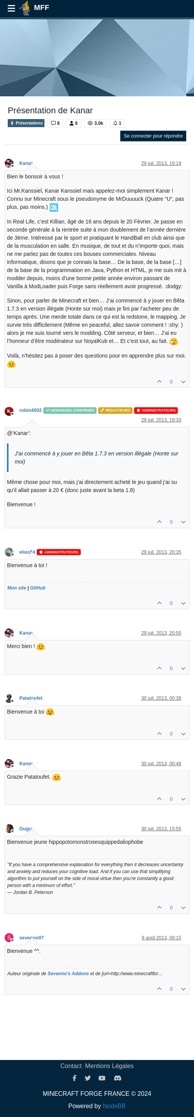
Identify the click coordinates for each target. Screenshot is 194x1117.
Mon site (16, 588)
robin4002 (30, 410)
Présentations (26, 123)
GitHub (38, 588)
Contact (71, 1066)
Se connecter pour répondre (153, 136)
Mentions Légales (109, 1066)
